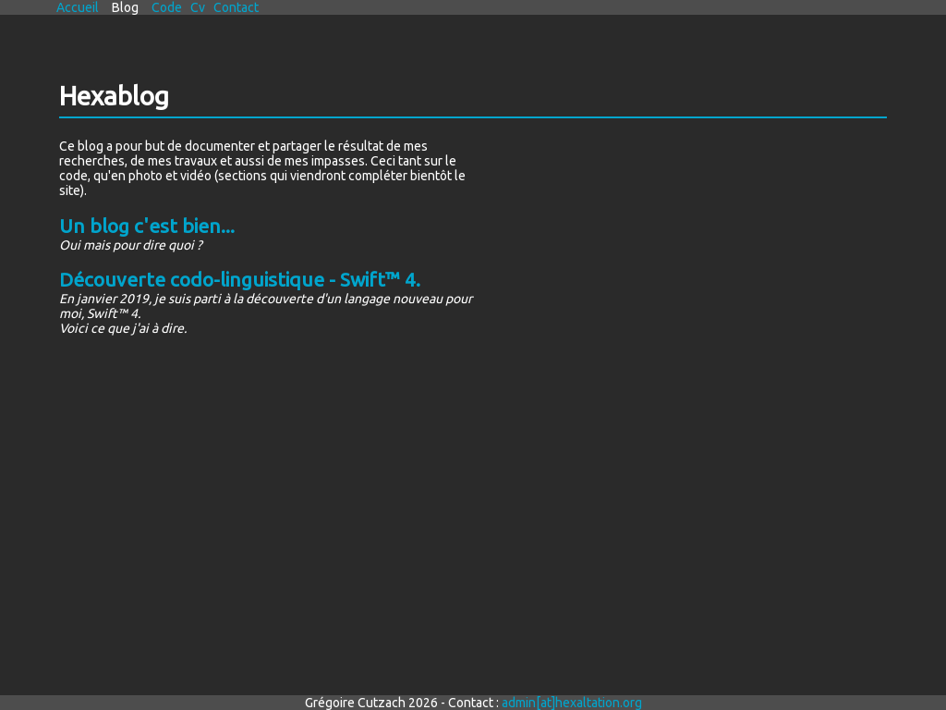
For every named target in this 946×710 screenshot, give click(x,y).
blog (125, 7)
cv (197, 7)
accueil (77, 7)
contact (236, 7)
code (167, 7)
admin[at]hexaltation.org (572, 702)
